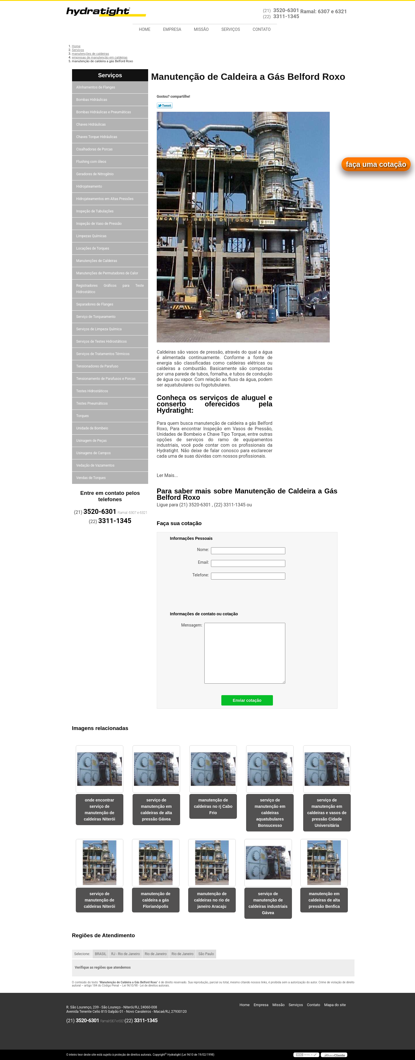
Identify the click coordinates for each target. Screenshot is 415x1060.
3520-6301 (286, 10)
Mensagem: (233, 653)
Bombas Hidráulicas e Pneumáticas (104, 112)
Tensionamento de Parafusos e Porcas (106, 379)
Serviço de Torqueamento (96, 317)
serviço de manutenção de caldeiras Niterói (99, 900)
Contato (262, 29)
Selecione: (82, 954)
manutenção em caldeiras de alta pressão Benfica (324, 900)
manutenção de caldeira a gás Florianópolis (156, 900)
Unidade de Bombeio (92, 428)
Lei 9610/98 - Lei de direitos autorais (145, 985)
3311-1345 (286, 16)
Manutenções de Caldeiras (97, 261)
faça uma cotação (376, 164)
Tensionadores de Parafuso (97, 366)
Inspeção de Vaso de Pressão (99, 224)
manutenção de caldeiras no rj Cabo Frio (213, 806)
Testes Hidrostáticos (92, 391)
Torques (83, 416)
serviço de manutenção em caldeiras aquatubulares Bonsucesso (270, 813)
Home (144, 29)
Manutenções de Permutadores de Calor (107, 273)
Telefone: (239, 576)
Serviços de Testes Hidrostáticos (102, 341)
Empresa (172, 29)
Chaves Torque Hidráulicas (97, 137)
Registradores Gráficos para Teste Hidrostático (110, 289)
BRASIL (100, 954)
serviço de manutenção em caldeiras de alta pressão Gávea (156, 809)
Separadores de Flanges (95, 304)
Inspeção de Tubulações (95, 211)
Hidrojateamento (89, 186)
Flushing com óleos (91, 162)
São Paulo (206, 954)
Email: (241, 563)
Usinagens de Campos (94, 453)
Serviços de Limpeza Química (99, 329)
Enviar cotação (247, 700)
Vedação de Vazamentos (96, 465)
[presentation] (206, 596)
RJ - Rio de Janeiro (125, 954)
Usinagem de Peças (92, 441)
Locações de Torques (93, 248)
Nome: (241, 550)
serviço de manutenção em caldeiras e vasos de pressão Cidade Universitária (326, 813)
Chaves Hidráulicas (91, 124)
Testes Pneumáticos (92, 403)
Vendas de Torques (91, 478)
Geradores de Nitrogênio (95, 174)
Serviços (230, 29)
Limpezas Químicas (91, 236)
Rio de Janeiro (156, 954)
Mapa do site (335, 1005)
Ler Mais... (167, 475)
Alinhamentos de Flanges (96, 87)
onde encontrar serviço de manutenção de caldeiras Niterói (99, 809)
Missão (201, 29)
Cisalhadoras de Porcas (95, 149)
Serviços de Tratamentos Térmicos (103, 354)
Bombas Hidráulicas (92, 100)
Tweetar (165, 105)
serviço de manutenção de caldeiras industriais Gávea (267, 903)
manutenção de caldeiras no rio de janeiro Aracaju (212, 900)
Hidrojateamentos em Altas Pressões (105, 199)
